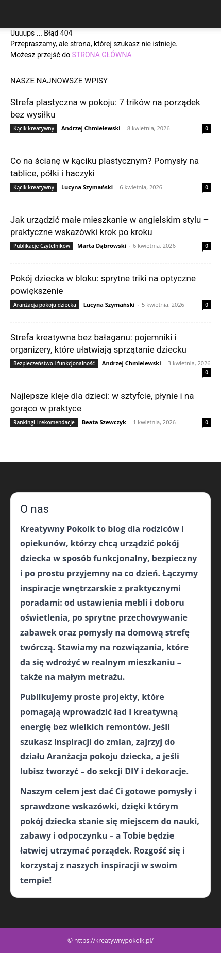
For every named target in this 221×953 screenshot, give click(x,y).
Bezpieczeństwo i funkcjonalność (54, 363)
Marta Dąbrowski (101, 245)
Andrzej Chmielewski (91, 128)
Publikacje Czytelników (41, 245)
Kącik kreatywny (33, 128)
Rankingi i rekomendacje (44, 422)
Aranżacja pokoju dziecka (44, 304)
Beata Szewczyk (104, 422)
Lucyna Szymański (87, 187)
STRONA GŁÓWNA (102, 55)
